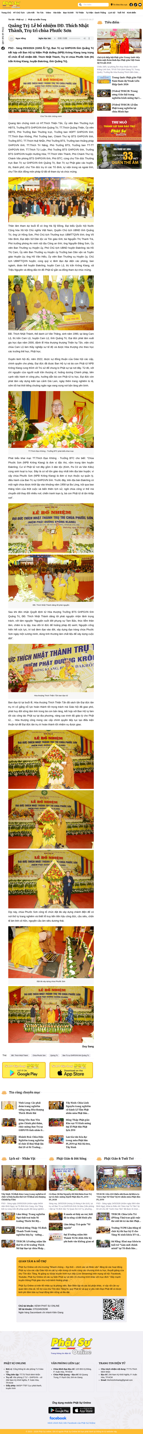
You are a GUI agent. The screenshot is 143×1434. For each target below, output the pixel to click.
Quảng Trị (54, 1055)
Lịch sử (111, 13)
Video (48, 13)
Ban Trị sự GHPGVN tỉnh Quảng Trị (76, 1055)
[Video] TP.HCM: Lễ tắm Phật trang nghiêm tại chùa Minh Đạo (125, 108)
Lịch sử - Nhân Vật (22, 1158)
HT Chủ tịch (19, 13)
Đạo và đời (68, 13)
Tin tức (40, 13)
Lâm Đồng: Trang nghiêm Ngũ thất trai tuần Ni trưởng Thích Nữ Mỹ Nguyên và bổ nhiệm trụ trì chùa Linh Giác (31, 1221)
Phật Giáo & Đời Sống (72, 1158)
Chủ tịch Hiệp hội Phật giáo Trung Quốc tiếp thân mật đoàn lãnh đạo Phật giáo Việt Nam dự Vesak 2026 (118, 60)
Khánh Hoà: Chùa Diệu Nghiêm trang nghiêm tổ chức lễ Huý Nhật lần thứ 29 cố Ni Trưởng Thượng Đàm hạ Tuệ (31, 1144)
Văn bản (57, 13)
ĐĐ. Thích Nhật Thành (19, 1055)
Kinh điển (131, 13)
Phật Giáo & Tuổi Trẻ (119, 1158)
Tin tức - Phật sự (15, 19)
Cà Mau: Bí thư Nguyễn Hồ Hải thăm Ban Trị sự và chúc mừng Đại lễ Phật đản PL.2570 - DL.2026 (70, 1197)
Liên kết (30, 13)
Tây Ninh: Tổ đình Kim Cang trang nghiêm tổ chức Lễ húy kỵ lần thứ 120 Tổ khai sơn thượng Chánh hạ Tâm (23, 1197)
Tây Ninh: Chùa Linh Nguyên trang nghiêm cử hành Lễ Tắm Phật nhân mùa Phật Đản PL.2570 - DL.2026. (78, 1110)
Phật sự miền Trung (37, 19)
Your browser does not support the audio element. (72, 38)
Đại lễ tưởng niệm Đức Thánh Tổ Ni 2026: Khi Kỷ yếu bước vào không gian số (79, 1238)
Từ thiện (80, 13)
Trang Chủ (6, 13)
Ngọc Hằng (21, 38)
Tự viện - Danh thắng (96, 13)
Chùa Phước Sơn (39, 1055)
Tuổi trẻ (121, 13)
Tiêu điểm (112, 22)
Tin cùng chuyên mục (24, 1092)
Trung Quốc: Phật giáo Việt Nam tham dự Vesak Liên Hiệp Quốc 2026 (126, 81)
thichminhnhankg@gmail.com (120, 1380)
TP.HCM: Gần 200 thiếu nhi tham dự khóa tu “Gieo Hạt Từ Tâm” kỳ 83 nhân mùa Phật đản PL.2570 (118, 1197)
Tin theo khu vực (119, 4)
